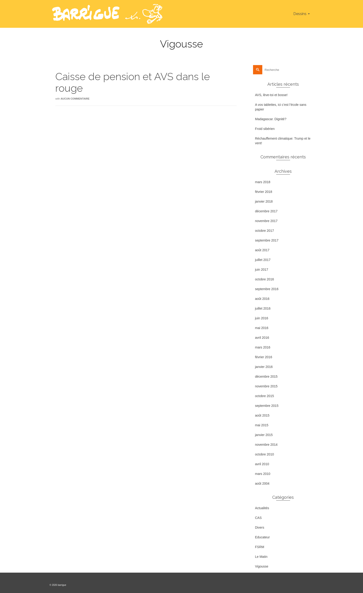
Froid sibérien (265, 129)
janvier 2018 (264, 201)
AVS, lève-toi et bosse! (271, 95)
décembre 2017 (266, 211)
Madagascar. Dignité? (270, 119)
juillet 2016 (263, 308)
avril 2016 (262, 337)
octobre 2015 (264, 396)
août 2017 (262, 250)
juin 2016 (261, 318)
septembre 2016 (267, 289)
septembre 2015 (267, 406)
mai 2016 (262, 328)
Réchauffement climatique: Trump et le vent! (282, 141)
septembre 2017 (267, 240)
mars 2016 (262, 347)
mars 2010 (262, 474)
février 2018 (263, 192)
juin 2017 (261, 269)
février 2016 (263, 357)
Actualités (262, 508)
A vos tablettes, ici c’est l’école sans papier (281, 107)
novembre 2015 (266, 386)
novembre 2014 (266, 444)
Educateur (262, 537)
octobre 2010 (264, 454)
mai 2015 (262, 425)
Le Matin (261, 556)
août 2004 (262, 483)
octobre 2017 (264, 230)
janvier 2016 (264, 367)
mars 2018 (262, 182)
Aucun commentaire (75, 98)
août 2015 (262, 415)
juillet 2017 (263, 260)
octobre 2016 (264, 279)
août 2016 (262, 299)
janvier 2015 (264, 435)
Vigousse (261, 566)
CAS (258, 518)
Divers (259, 527)
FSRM (259, 547)
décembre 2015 (266, 376)
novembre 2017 (266, 221)
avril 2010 (262, 464)
